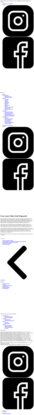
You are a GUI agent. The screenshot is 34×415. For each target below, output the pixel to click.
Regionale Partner (8, 96)
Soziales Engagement (8, 121)
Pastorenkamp (7, 105)
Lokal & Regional (8, 123)
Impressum (4, 411)
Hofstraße (6, 101)
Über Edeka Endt (5, 95)
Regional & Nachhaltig (9, 317)
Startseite (4, 94)
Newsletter (6, 328)
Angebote (4, 110)
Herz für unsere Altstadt (9, 118)
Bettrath (6, 104)
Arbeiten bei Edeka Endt (9, 327)
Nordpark (6, 100)
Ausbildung (7, 322)
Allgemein (4, 284)
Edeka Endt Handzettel (9, 111)
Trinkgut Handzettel (8, 113)
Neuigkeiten (5, 116)
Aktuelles (4, 324)
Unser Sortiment (7, 120)
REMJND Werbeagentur (7, 413)
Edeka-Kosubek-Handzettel (9, 114)
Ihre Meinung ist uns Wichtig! (8, 3)
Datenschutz (5, 410)
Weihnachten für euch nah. (7, 243)
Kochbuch (6, 117)
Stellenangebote (7, 323)
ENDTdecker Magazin (8, 97)
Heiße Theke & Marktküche (9, 115)
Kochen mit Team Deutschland (8, 240)
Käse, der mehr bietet (6, 244)
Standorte (4, 98)
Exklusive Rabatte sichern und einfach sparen (10, 242)
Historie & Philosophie (9, 316)
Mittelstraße (7, 103)
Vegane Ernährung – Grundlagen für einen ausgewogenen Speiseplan (14, 241)
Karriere (4, 4)
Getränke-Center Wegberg (9, 112)
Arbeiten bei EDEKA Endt (9, 122)
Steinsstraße (7, 102)
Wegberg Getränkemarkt (9, 107)
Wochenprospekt (7, 319)
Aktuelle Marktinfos (8, 119)
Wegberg (6, 106)
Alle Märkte (7, 99)
